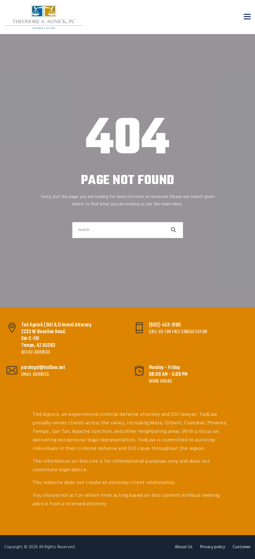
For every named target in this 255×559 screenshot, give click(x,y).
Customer (242, 547)
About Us (184, 547)
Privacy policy (212, 547)
